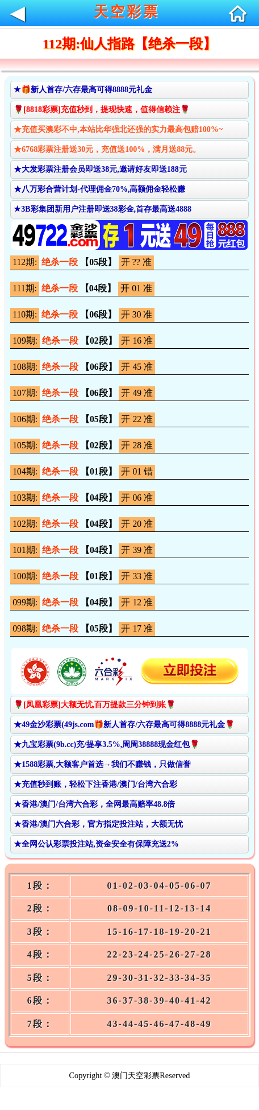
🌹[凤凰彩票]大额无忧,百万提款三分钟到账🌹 (95, 704)
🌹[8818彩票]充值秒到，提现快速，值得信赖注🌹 (101, 109)
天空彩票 (127, 11)
